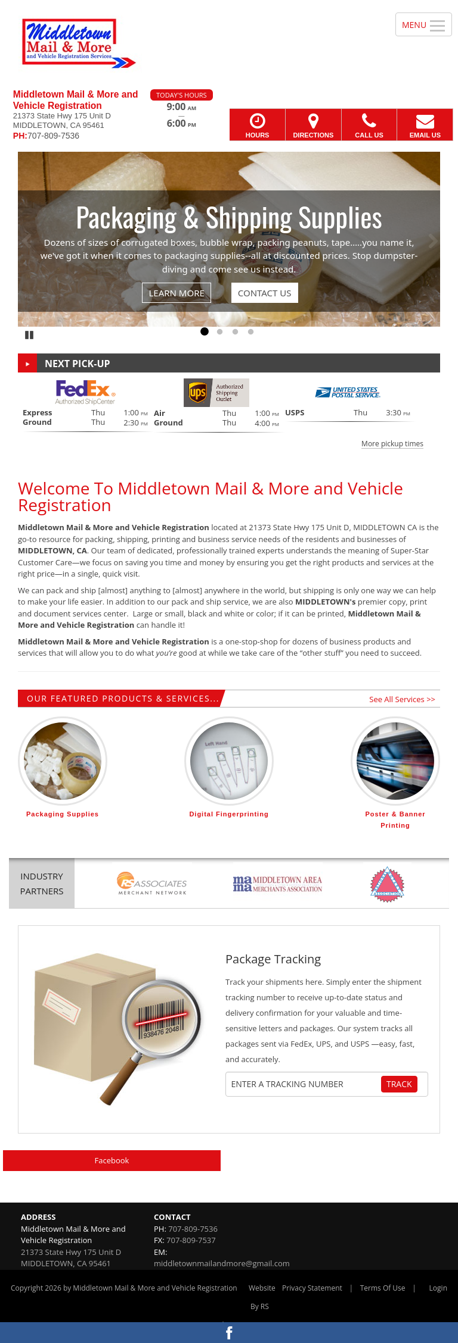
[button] (229, 412)
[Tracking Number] (306, 1084)
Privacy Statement (312, 1288)
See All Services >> (402, 699)
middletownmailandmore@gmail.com (222, 1263)
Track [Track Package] (399, 1084)
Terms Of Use (383, 1288)
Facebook (112, 1160)
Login (438, 1288)
